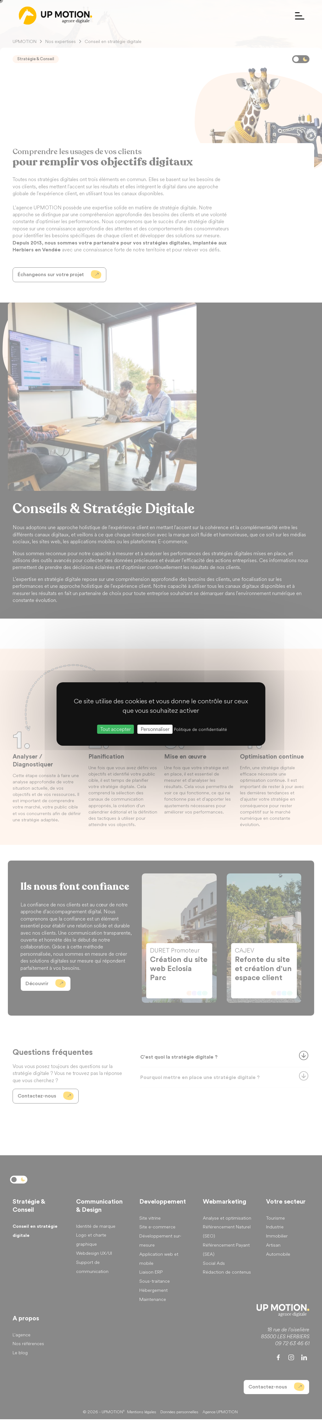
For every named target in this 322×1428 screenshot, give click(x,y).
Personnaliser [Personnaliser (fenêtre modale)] (155, 729)
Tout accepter (115, 729)
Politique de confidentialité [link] (200, 730)
